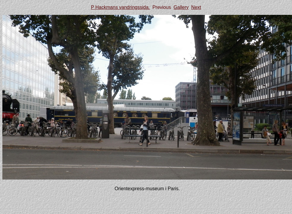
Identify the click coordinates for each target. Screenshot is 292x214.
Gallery (181, 7)
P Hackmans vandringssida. (120, 7)
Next (196, 7)
